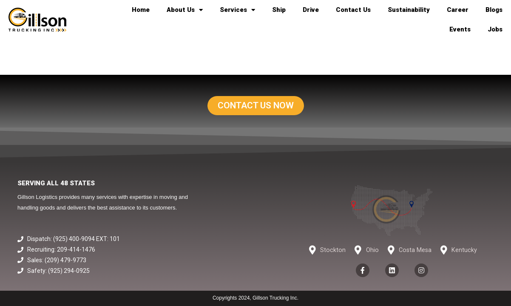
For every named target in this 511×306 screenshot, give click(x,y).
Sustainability (409, 10)
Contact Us (353, 10)
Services (237, 10)
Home (141, 10)
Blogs (493, 10)
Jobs (495, 29)
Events (460, 29)
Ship (279, 10)
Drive (311, 10)
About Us (185, 10)
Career (457, 10)
